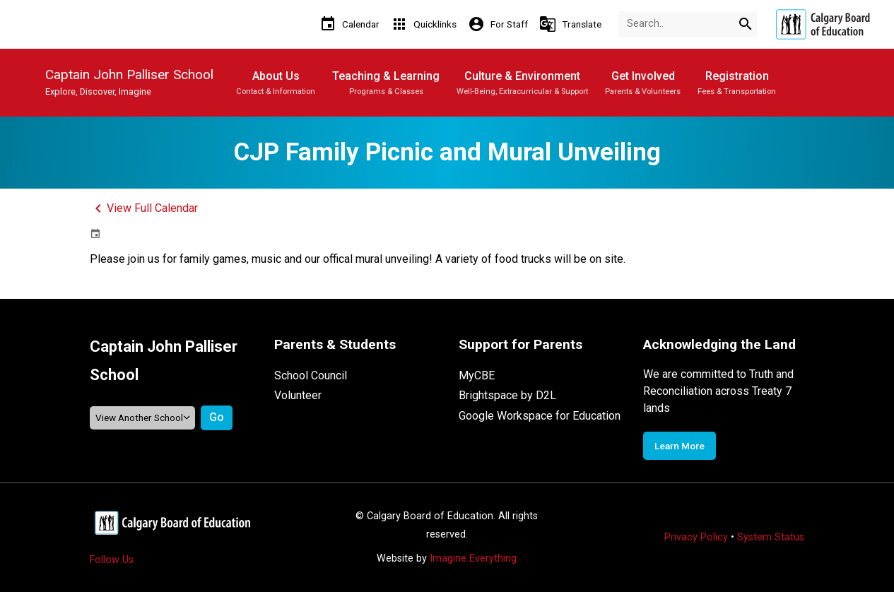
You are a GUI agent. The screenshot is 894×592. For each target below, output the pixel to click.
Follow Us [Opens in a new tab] (112, 560)
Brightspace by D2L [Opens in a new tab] (507, 395)
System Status (770, 537)
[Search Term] (687, 24)
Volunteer (298, 395)
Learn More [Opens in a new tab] (679, 445)
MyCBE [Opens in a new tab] (477, 375)
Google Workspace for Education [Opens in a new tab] (539, 415)
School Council (310, 375)
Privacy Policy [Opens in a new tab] (696, 537)
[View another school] (143, 418)
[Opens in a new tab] (822, 24)
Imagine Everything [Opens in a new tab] (473, 558)
